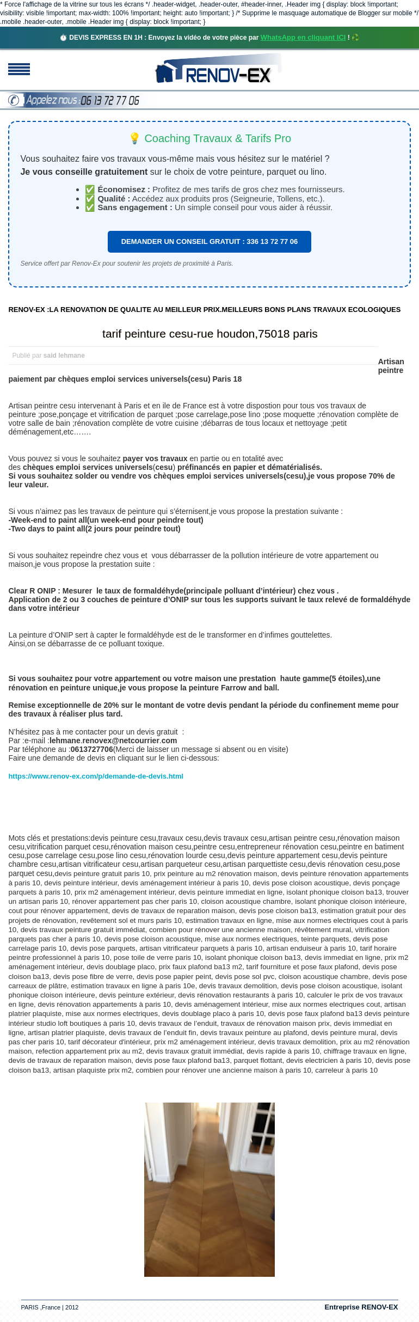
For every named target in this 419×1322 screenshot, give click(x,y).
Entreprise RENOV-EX (361, 1307)
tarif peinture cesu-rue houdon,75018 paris (210, 333)
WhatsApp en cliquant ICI (303, 37)
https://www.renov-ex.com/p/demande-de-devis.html (95, 776)
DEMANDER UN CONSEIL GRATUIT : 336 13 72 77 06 (209, 241)
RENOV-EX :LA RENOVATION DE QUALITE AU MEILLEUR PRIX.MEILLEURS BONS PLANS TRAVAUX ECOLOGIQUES (204, 309)
